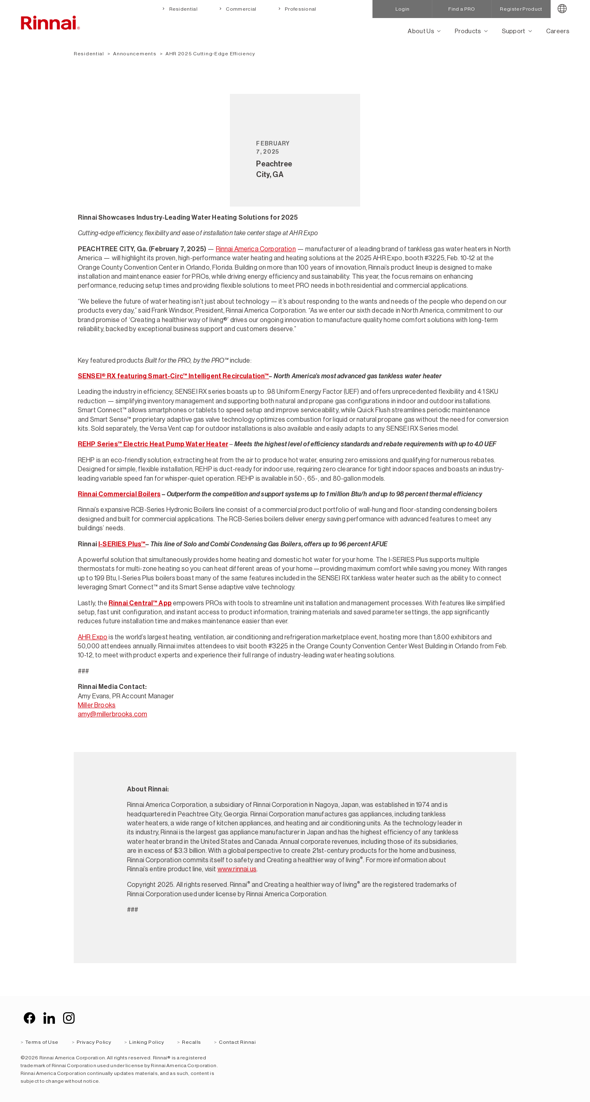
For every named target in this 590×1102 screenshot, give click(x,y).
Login (402, 9)
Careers (558, 30)
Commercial (240, 9)
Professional (300, 9)
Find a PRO (461, 9)
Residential (182, 9)
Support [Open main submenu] (514, 30)
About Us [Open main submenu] (421, 30)
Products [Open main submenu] (468, 30)
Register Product (521, 9)
